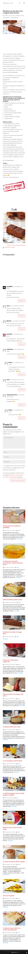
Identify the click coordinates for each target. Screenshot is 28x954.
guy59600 (9, 286)
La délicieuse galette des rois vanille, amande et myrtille (13, 794)
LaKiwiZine (10, 349)
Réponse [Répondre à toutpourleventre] (21, 404)
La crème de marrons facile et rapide (14, 861)
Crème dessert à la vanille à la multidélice (11, 526)
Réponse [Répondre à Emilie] (21, 374)
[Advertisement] (14, 45)
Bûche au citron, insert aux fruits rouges (12, 828)
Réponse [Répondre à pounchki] (21, 344)
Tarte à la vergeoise (8, 896)
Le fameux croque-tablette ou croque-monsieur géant (11, 929)
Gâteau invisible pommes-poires (12, 599)
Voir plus (19, 539)
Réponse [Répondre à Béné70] (21, 329)
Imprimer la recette (9, 247)
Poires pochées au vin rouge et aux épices (13, 695)
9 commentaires (14, 17)
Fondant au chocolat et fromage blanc (12, 633)
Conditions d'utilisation (10, 477)
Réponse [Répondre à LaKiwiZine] (21, 357)
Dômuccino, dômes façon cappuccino (10, 661)
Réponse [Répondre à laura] (21, 315)
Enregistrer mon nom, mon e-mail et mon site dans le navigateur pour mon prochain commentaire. (14, 468)
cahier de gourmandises (18, 245)
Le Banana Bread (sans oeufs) (11, 727)
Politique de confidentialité (15, 475)
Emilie (6, 15)
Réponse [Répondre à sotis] (21, 389)
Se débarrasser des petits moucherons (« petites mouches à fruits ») (13, 562)
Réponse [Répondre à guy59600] (21, 300)
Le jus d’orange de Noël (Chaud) (12, 761)
